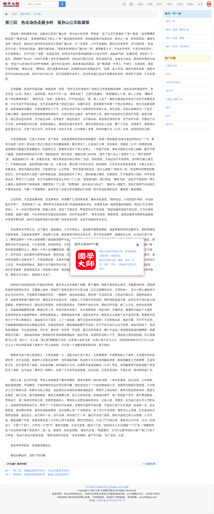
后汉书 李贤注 (173, 82)
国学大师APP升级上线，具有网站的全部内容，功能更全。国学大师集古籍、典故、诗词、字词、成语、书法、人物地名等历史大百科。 (118, 260)
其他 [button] (190, 4)
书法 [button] (170, 4)
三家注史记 (171, 65)
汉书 (168, 74)
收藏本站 (101, 487)
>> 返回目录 (149, 463)
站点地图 (124, 487)
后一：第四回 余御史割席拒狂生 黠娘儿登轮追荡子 (37, 474)
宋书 (168, 115)
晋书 (168, 107)
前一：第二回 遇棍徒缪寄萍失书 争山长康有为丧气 (37, 470)
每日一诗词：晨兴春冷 (177, 46)
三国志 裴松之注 (174, 99)
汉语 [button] (159, 4)
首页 (14, 14)
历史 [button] (180, 4)
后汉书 (169, 90)
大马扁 (37, 14)
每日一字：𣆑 (171, 21)
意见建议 (112, 487)
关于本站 (90, 487)
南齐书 (169, 124)
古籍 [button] (140, 4)
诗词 (150, 4)
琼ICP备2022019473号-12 (111, 500)
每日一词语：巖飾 (175, 38)
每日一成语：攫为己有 (177, 29)
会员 (200, 4)
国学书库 (25, 14)
